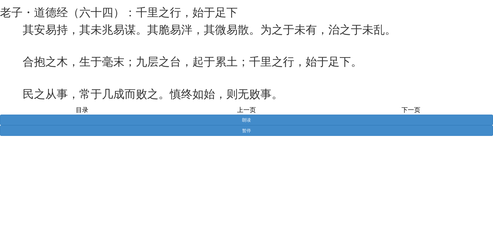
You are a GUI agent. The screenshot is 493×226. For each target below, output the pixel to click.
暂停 (246, 130)
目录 (82, 109)
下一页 (411, 109)
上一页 (246, 109)
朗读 (246, 119)
